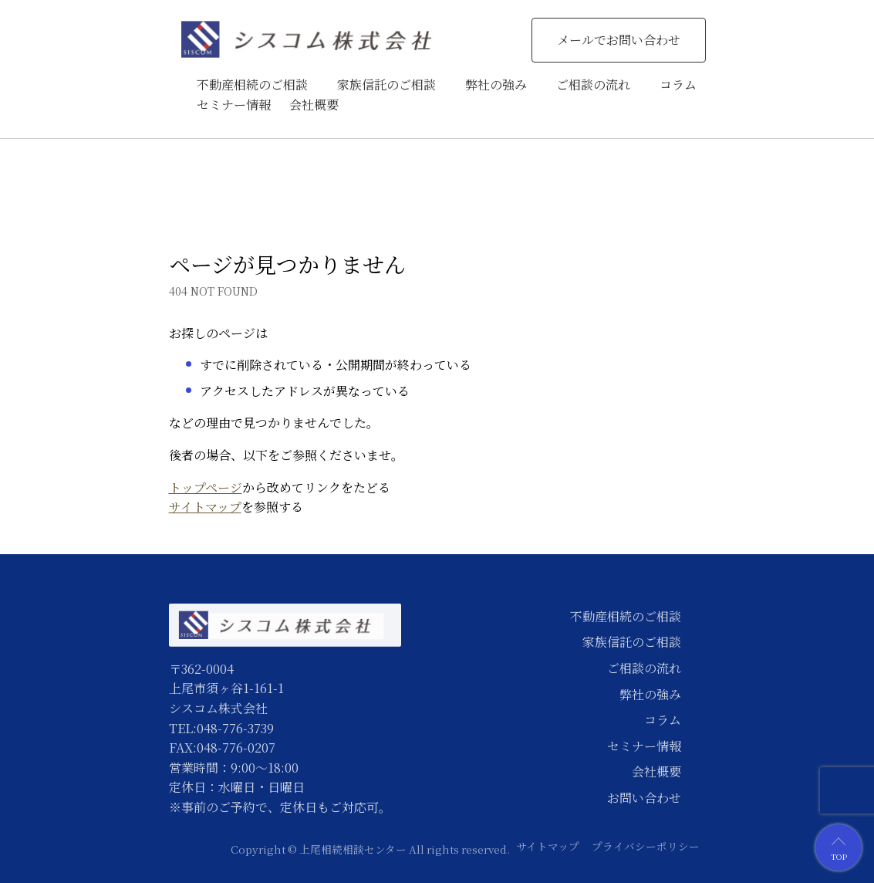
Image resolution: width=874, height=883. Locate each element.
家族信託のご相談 (386, 84)
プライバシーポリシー (646, 846)
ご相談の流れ (593, 84)
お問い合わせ (644, 798)
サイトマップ (205, 507)
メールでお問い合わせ (618, 40)
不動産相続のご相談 (252, 84)
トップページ (205, 487)
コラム (678, 84)
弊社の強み (496, 84)
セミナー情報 (234, 104)
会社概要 (314, 104)
